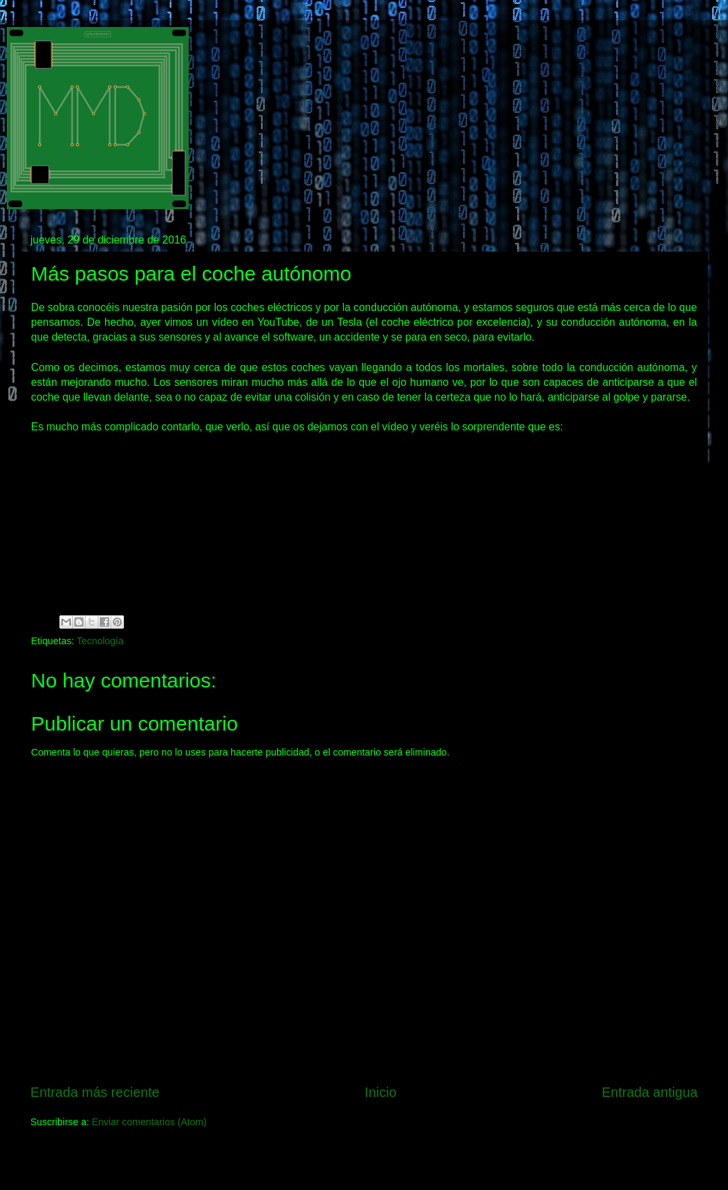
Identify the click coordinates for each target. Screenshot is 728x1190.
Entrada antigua (650, 1092)
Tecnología (100, 640)
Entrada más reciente (95, 1092)
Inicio (380, 1092)
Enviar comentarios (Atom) (149, 1121)
